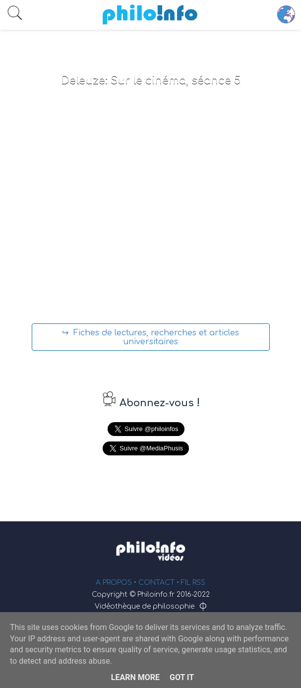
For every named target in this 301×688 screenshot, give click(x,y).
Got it (182, 677)
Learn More (135, 677)
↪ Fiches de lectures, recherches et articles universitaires (150, 337)
